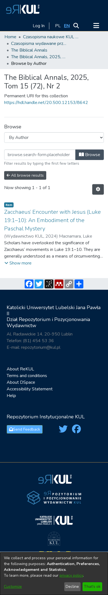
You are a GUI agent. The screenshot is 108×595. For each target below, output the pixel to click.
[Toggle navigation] (96, 26)
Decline (72, 586)
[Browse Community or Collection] (54, 137)
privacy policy (71, 575)
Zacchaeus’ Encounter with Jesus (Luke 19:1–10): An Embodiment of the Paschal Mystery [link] (52, 220)
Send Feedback (24, 429)
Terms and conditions (27, 376)
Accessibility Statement (30, 389)
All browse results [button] (25, 175)
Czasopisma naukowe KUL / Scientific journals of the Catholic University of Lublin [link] (50, 37)
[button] (22, 9)
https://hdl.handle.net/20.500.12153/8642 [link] (46, 103)
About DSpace (21, 382)
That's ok (92, 586)
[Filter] (40, 154)
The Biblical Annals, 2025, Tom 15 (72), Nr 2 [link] (38, 57)
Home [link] (10, 37)
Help (11, 396)
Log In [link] (39, 26)
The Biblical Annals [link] (29, 50)
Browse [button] (89, 155)
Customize (13, 586)
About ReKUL (20, 369)
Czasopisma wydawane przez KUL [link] (38, 43)
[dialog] (54, 573)
